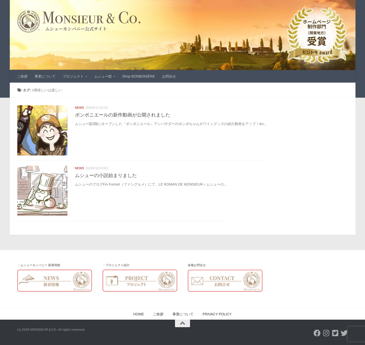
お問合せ (169, 76)
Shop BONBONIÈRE (138, 76)
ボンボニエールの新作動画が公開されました (122, 115)
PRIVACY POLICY (217, 314)
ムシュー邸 (103, 76)
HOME (138, 314)
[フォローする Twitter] (344, 333)
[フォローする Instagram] (326, 333)
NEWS (79, 107)
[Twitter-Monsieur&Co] (335, 333)
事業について (45, 76)
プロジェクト (73, 76)
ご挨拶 (22, 76)
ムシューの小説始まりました (106, 175)
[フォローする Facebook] (317, 333)
